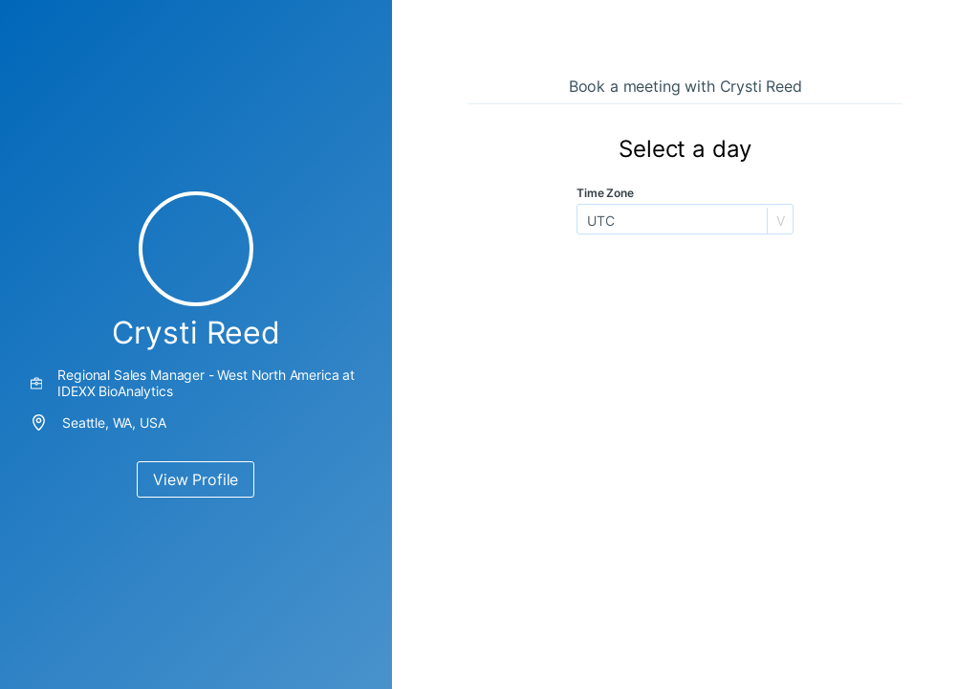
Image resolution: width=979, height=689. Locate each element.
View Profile (195, 479)
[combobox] (589, 220)
